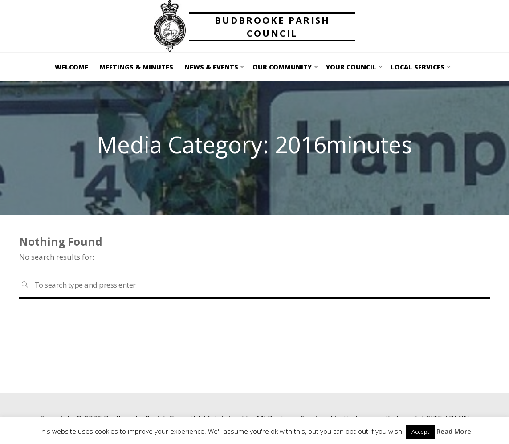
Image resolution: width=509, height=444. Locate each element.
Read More (453, 431)
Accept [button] (420, 432)
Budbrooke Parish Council (272, 26)
